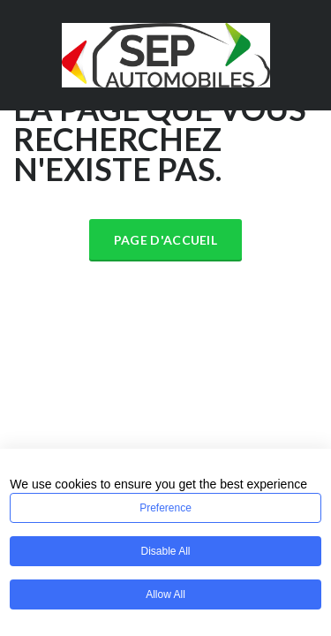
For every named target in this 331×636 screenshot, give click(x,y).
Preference (165, 508)
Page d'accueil (165, 239)
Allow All (165, 594)
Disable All (165, 551)
